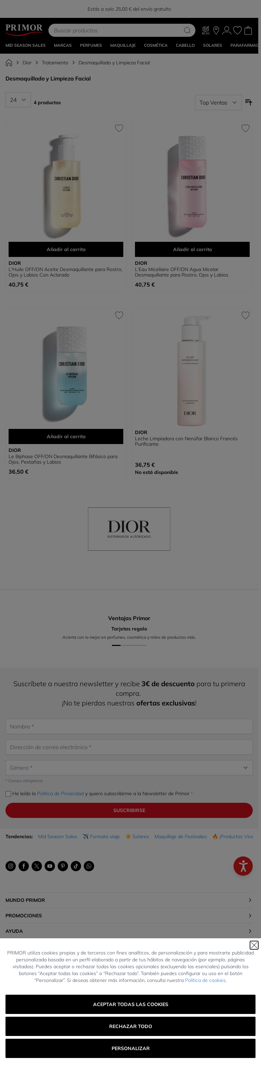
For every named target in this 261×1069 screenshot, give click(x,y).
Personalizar (131, 1048)
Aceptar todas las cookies (130, 1004)
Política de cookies (205, 980)
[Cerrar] (254, 945)
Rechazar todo (130, 1026)
